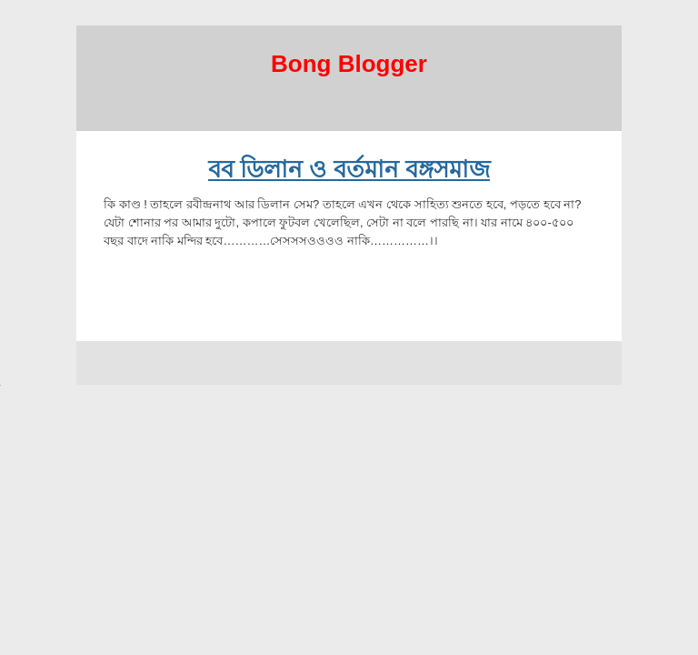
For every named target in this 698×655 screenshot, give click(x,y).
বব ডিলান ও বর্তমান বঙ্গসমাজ (349, 169)
